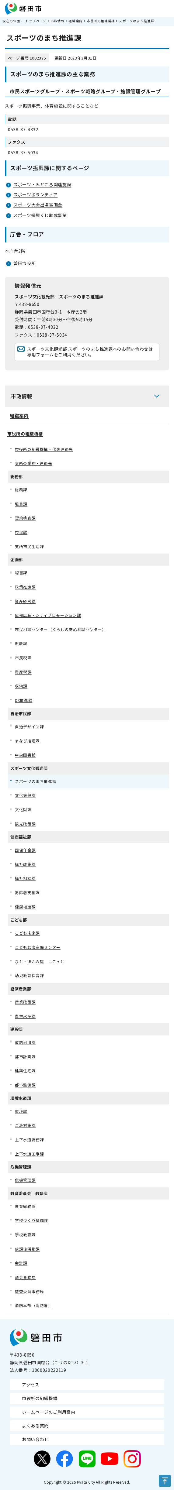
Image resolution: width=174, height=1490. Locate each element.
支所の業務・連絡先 (33, 463)
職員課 (21, 504)
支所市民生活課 (29, 546)
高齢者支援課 (27, 892)
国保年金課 (25, 850)
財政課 (21, 643)
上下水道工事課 (29, 1154)
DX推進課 (23, 700)
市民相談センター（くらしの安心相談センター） (60, 629)
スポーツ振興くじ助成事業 (40, 215)
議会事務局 (25, 1277)
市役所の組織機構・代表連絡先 (44, 449)
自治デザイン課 (29, 727)
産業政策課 (25, 1002)
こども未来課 (27, 933)
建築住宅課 (25, 1070)
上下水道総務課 (29, 1139)
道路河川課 (25, 1042)
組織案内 (75, 21)
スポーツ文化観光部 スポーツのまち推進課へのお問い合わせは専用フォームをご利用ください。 (90, 352)
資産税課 (23, 672)
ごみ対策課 (25, 1125)
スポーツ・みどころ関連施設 (42, 184)
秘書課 (21, 572)
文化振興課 (25, 795)
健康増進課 (25, 907)
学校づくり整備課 (31, 1220)
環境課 (21, 1111)
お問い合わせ (35, 1439)
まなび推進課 (27, 740)
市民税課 (23, 658)
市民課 (21, 532)
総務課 (21, 490)
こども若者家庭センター (38, 947)
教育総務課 (25, 1206)
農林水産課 (25, 1016)
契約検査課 (25, 518)
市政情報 (57, 21)
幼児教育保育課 (29, 975)
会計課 (21, 1263)
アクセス (31, 1385)
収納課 (21, 686)
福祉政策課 (25, 864)
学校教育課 (25, 1235)
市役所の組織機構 (101, 21)
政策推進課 (25, 587)
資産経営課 (25, 601)
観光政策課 (25, 824)
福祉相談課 (25, 878)
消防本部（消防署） (33, 1305)
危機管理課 (25, 1180)
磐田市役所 (24, 263)
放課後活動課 (27, 1249)
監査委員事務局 (29, 1291)
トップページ (36, 21)
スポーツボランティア (35, 194)
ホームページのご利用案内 (48, 1412)
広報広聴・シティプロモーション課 (48, 615)
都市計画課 (25, 1056)
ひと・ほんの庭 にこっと (39, 961)
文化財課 (23, 809)
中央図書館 (25, 755)
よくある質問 (35, 1426)
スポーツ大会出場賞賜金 (37, 205)
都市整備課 (25, 1085)
